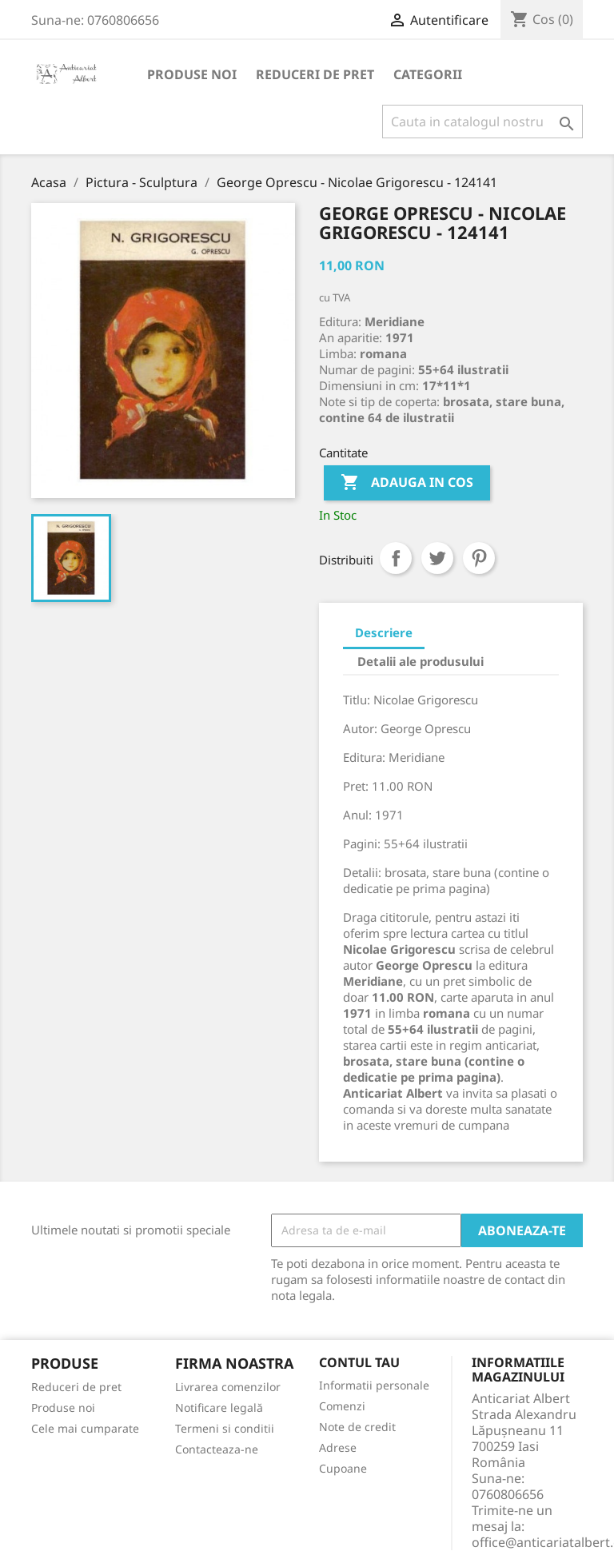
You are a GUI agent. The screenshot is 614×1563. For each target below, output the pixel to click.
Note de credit (357, 1426)
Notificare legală (219, 1407)
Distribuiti (396, 558)
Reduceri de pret (315, 74)
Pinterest (479, 558)
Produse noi (192, 74)
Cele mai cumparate (85, 1428)
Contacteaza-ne (216, 1449)
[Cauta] (482, 121)
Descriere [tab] (384, 632)
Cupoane (343, 1468)
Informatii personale (374, 1385)
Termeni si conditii (224, 1428)
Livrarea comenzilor (228, 1386)
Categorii (427, 74)
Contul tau (359, 1363)
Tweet (437, 558)
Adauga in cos (407, 482)
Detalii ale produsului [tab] (420, 661)
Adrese (338, 1447)
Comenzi (342, 1405)
